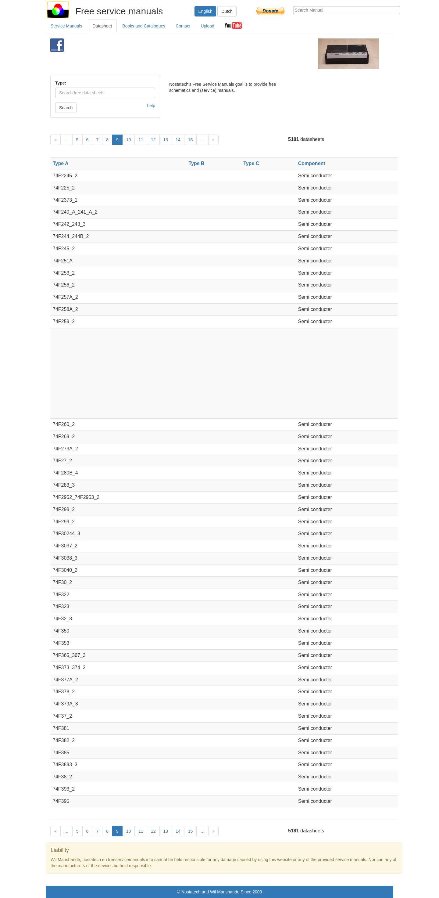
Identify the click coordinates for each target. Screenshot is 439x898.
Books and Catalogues (143, 25)
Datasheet (102, 25)
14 (178, 139)
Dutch (227, 11)
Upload (207, 25)
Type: (60, 83)
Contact (183, 25)
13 (165, 139)
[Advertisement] (209, 53)
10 (128, 139)
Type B (197, 163)
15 (190, 139)
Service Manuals (66, 25)
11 (140, 139)
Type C (251, 163)
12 (153, 139)
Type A (61, 163)
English (205, 11)
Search (66, 107)
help (151, 105)
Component (311, 163)
